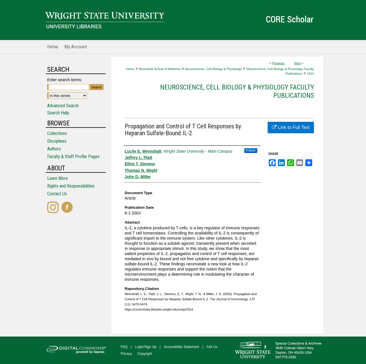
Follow (250, 150)
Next (297, 63)
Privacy (126, 354)
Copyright (145, 354)
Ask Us (211, 347)
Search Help (58, 113)
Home (130, 69)
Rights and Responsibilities (71, 186)
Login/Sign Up (145, 347)
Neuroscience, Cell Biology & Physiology (213, 69)
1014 (310, 73)
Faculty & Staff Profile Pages (73, 156)
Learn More (57, 178)
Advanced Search (63, 105)
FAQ (124, 347)
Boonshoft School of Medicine (160, 69)
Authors (54, 149)
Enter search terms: (64, 79)
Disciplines (56, 141)
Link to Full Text (290, 127)
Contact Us (57, 193)
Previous (278, 63)
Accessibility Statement (181, 347)
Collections (57, 133)
